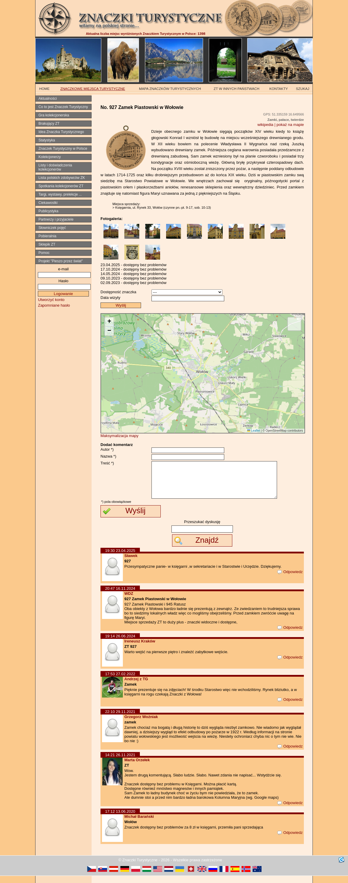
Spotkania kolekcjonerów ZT (60, 186)
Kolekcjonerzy (49, 157)
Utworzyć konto (51, 299)
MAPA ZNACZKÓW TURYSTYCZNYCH (170, 89)
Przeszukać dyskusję (202, 529)
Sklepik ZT (46, 244)
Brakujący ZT (49, 123)
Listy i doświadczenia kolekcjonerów (55, 167)
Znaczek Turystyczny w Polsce (62, 148)
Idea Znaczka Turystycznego (61, 132)
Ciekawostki (48, 203)
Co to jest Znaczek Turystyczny (63, 107)
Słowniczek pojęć (52, 228)
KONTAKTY (278, 89)
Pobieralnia (47, 236)
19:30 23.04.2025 (120, 558)
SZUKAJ (302, 89)
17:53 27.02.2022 (120, 681)
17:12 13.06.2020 (120, 818)
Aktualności (47, 98)
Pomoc (44, 253)
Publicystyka (48, 211)
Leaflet (253, 430)
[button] (109, 322)
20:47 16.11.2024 (120, 595)
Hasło (63, 281)
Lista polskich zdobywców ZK (61, 178)
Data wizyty (110, 297)
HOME (44, 89)
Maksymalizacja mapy (119, 435)
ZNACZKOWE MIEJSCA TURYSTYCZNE (92, 89)
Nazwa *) (108, 456)
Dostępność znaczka (118, 292)
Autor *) (107, 449)
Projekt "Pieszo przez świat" (60, 261)
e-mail (63, 269)
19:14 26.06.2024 (120, 643)
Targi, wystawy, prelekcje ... (60, 194)
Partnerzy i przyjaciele (55, 219)
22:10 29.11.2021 (120, 719)
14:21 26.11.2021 (120, 762)
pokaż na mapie (290, 124)
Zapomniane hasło (54, 305)
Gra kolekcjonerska (53, 115)
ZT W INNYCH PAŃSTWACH (236, 89)
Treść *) (107, 463)
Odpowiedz (290, 579)
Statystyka (46, 140)
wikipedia (265, 124)
